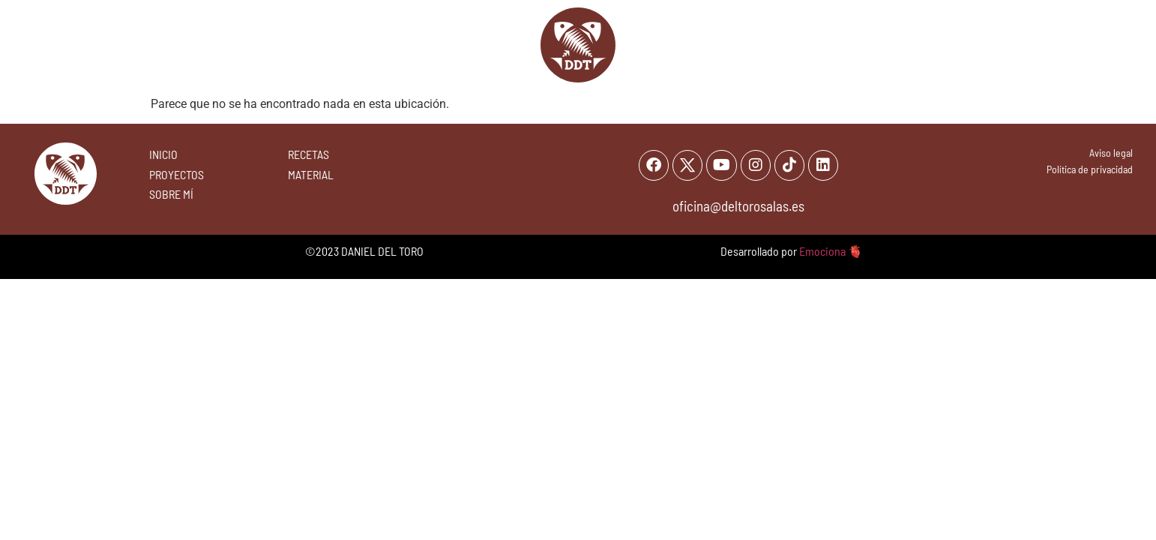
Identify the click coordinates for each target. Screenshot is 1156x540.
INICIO (163, 154)
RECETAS (308, 154)
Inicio (365, 45)
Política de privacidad (1090, 169)
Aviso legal (1111, 152)
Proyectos (810, 45)
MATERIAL (311, 174)
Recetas (433, 45)
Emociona (822, 252)
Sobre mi (724, 45)
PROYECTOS (176, 174)
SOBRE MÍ (171, 194)
